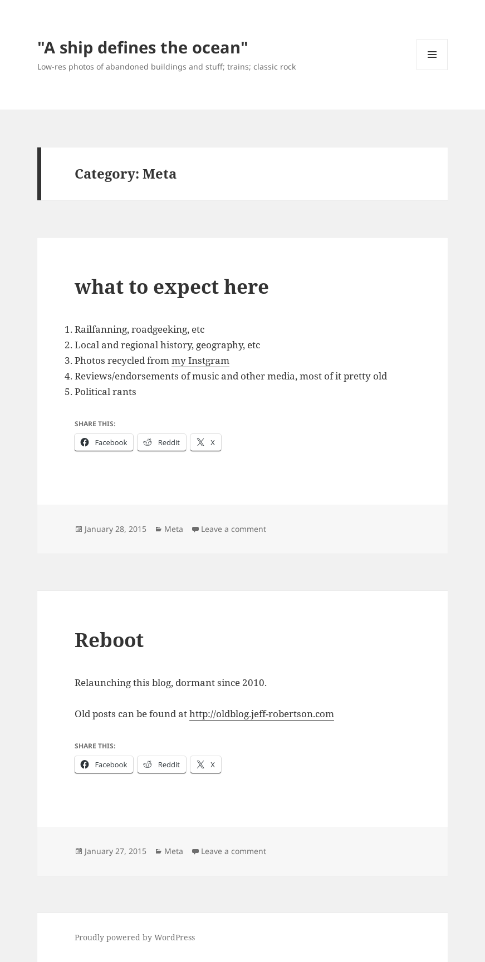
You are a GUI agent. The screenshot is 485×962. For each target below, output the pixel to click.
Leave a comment (233, 529)
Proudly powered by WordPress (135, 937)
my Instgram (200, 360)
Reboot (109, 639)
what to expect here (172, 286)
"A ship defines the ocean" (142, 47)
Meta (173, 529)
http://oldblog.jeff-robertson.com (261, 713)
